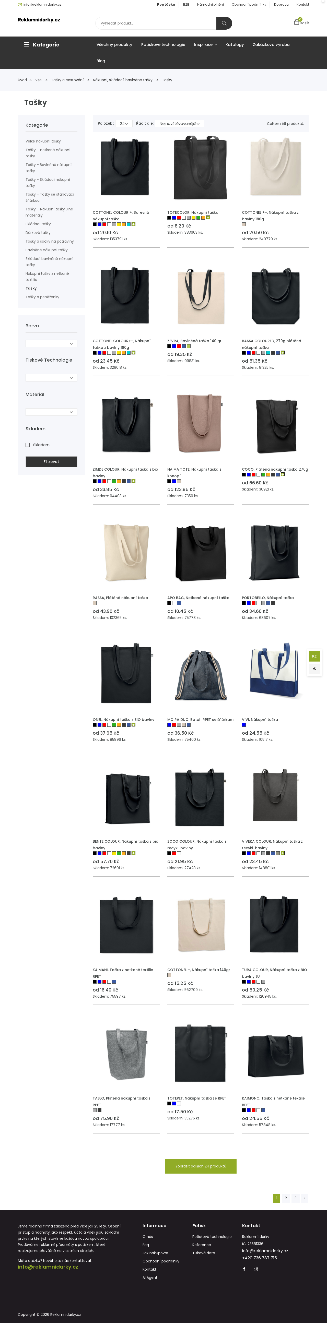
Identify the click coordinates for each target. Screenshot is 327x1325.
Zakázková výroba (271, 44)
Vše (41, 79)
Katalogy (235, 44)
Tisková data (203, 1255)
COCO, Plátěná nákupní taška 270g (275, 469)
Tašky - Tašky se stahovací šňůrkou (50, 197)
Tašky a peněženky (42, 297)
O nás (148, 1239)
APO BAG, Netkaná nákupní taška (198, 597)
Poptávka (166, 4)
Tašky (167, 79)
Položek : (106, 123)
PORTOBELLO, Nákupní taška (268, 597)
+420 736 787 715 (259, 1260)
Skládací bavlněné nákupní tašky (49, 261)
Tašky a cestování (70, 79)
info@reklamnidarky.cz (43, 4)
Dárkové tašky (38, 232)
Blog (101, 61)
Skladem (41, 443)
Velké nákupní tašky (43, 141)
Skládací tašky (38, 223)
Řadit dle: (145, 123)
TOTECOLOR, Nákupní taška (192, 212)
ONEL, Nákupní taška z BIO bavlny (123, 719)
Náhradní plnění (210, 4)
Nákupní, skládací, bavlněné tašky (125, 79)
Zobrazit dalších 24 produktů (201, 1166)
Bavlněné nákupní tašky (47, 250)
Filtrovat (51, 459)
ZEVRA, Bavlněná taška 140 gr (194, 340)
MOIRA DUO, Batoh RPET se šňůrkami (200, 719)
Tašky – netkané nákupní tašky (48, 153)
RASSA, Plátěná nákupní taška (120, 597)
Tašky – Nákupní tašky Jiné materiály (49, 212)
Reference (201, 1247)
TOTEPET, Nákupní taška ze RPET (196, 1098)
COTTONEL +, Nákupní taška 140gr (198, 969)
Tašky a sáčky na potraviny (50, 241)
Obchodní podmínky (249, 4)
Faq (146, 1247)
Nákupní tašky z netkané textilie (47, 276)
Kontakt (303, 4)
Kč (313, 655)
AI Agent (150, 1279)
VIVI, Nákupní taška (260, 719)
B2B (186, 4)
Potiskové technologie (163, 44)
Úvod (25, 79)
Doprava (281, 4)
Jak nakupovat (156, 1255)
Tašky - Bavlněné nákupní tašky (49, 167)
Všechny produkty (114, 44)
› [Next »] (304, 1198)
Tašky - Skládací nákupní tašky (48, 182)
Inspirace (205, 44)
